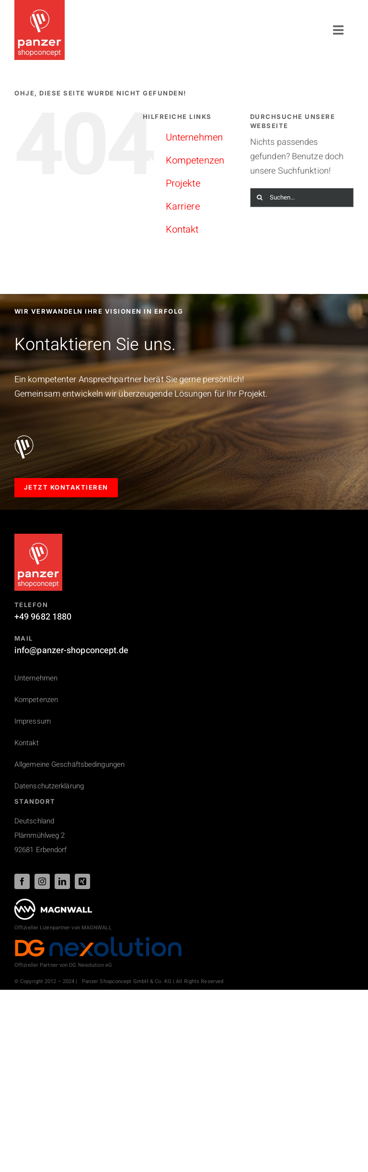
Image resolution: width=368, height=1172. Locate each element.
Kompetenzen (195, 160)
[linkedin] (62, 881)
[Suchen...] (302, 197)
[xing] (82, 881)
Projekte (183, 183)
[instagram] (42, 881)
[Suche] (259, 197)
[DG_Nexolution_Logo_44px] (98, 940)
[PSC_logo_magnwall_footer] (53, 902)
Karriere (183, 206)
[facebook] (22, 881)
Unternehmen (194, 137)
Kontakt (182, 229)
